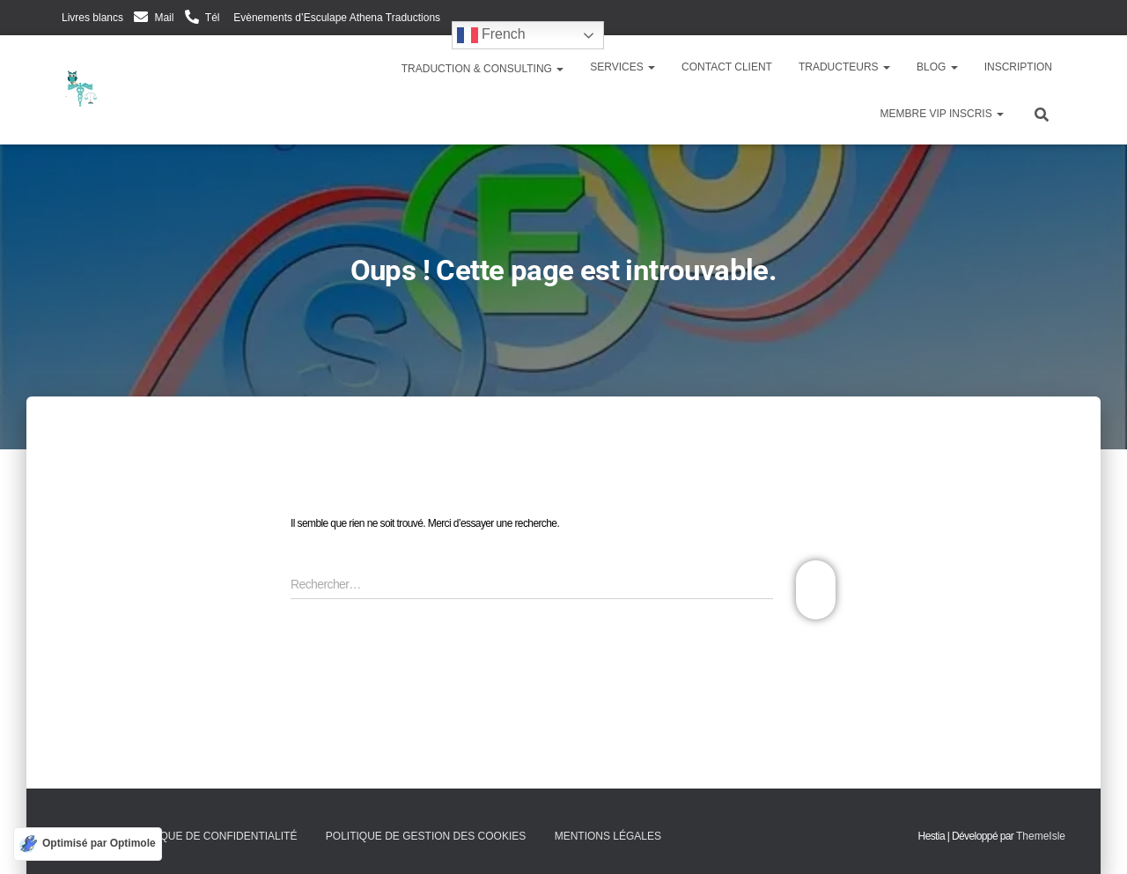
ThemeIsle (1040, 836)
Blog (937, 67)
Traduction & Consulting (481, 69)
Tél (212, 17)
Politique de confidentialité (211, 836)
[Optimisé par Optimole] (87, 844)
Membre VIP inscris (942, 113)
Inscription (1018, 67)
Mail (163, 17)
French (491, 35)
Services (622, 67)
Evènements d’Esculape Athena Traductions (335, 17)
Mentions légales (608, 836)
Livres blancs (92, 17)
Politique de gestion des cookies (426, 836)
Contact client (726, 67)
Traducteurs (844, 67)
